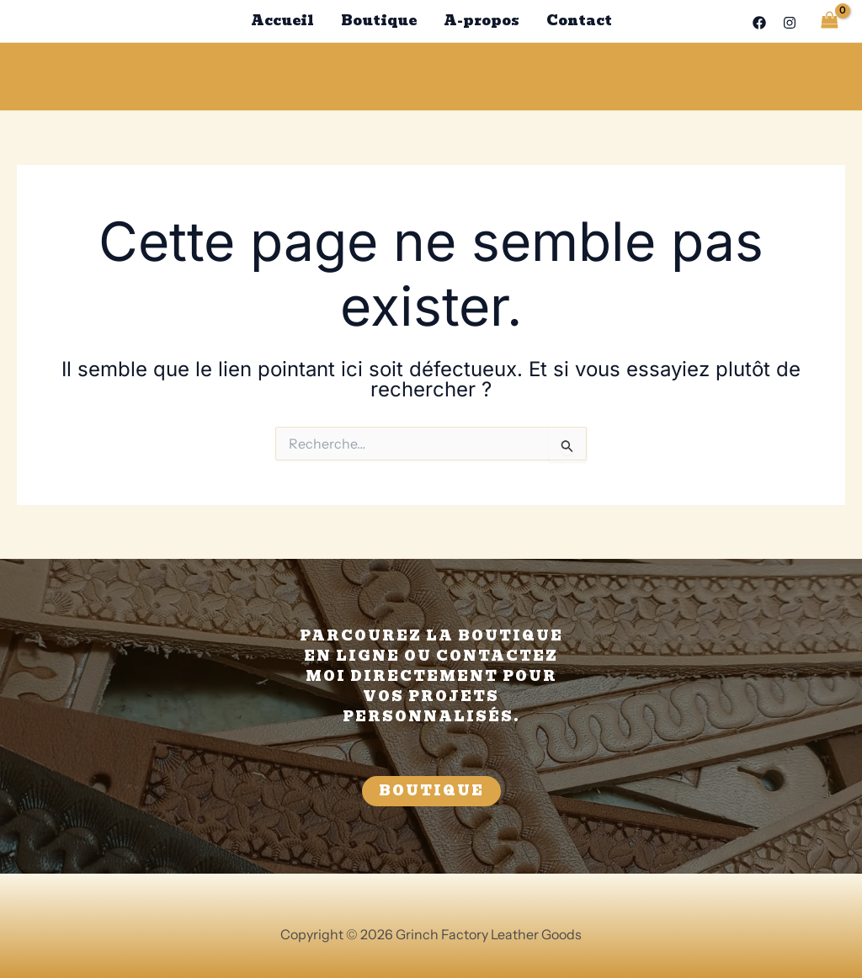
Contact (579, 20)
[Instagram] (789, 22)
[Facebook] (759, 22)
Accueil (282, 20)
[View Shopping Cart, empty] (829, 20)
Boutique (379, 20)
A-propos (481, 20)
